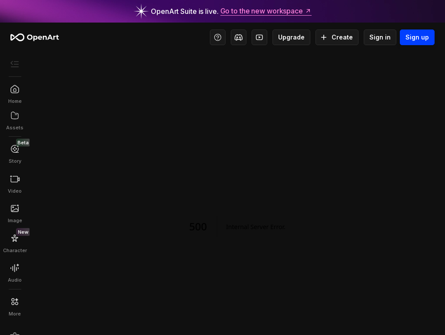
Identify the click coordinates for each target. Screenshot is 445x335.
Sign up (417, 37)
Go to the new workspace (266, 11)
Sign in (380, 37)
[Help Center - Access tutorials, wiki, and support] (218, 37)
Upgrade (291, 37)
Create (337, 37)
